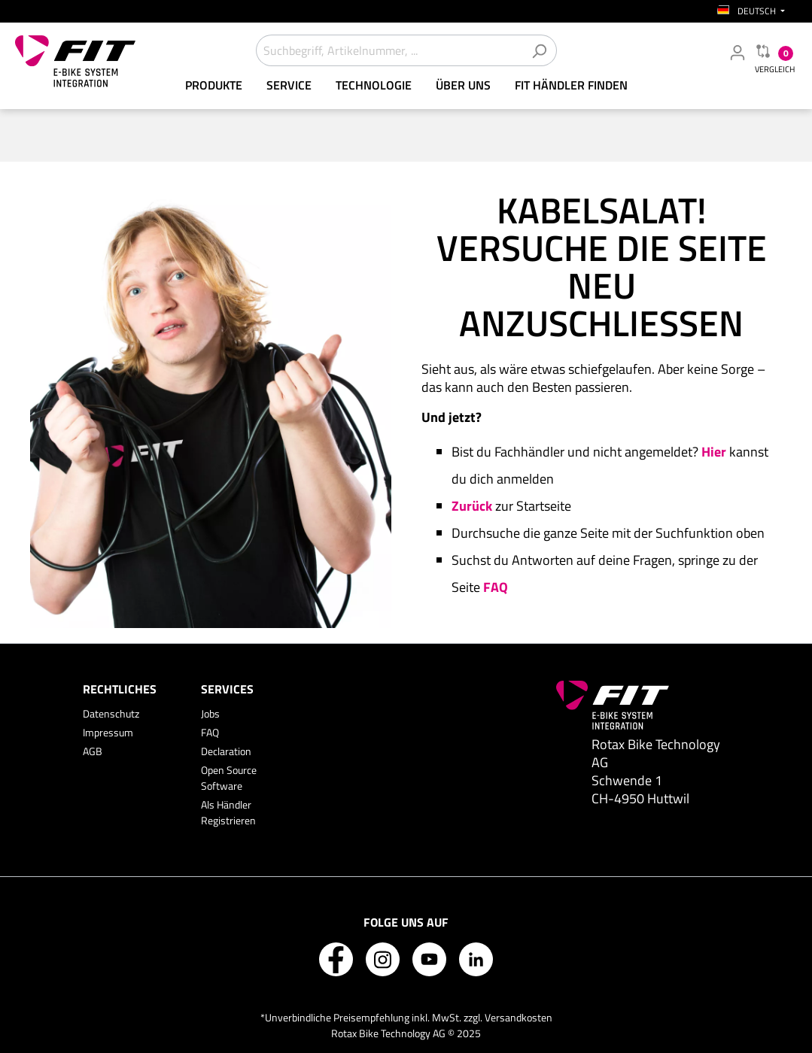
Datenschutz (111, 713)
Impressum (108, 732)
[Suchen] (539, 50)
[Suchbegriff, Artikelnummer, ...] (389, 50)
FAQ (210, 732)
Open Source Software (229, 778)
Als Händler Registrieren (228, 812)
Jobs (210, 713)
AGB (92, 751)
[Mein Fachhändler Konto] (737, 52)
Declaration (226, 751)
